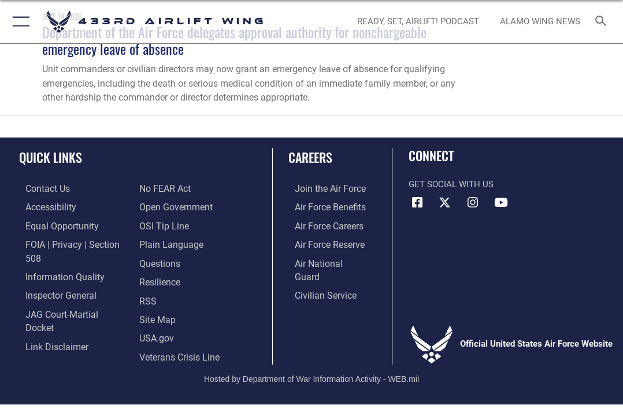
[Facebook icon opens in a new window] (417, 202)
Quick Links (50, 157)
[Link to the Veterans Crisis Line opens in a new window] (178, 331)
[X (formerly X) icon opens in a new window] (445, 202)
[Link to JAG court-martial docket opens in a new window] (68, 296)
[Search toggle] (603, 22)
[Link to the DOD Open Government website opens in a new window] (173, 188)
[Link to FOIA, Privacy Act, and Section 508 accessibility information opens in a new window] (72, 242)
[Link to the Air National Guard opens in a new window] (323, 260)
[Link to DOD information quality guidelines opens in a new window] (56, 260)
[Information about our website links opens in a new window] (49, 314)
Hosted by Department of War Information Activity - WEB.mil (311, 357)
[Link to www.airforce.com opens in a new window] (322, 188)
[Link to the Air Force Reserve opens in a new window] (322, 242)
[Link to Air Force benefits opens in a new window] (322, 206)
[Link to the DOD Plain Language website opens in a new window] (168, 224)
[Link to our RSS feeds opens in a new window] (147, 278)
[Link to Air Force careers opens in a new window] (322, 224)
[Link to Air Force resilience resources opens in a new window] (159, 260)
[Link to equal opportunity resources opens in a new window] (53, 224)
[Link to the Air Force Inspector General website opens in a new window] (53, 278)
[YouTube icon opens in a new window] (500, 202)
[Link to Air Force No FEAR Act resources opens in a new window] (44, 331)
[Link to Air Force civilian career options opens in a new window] (317, 278)
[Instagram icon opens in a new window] (472, 202)
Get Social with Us (451, 184)
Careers (310, 157)
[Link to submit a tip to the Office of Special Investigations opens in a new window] (162, 206)
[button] (19, 21)
